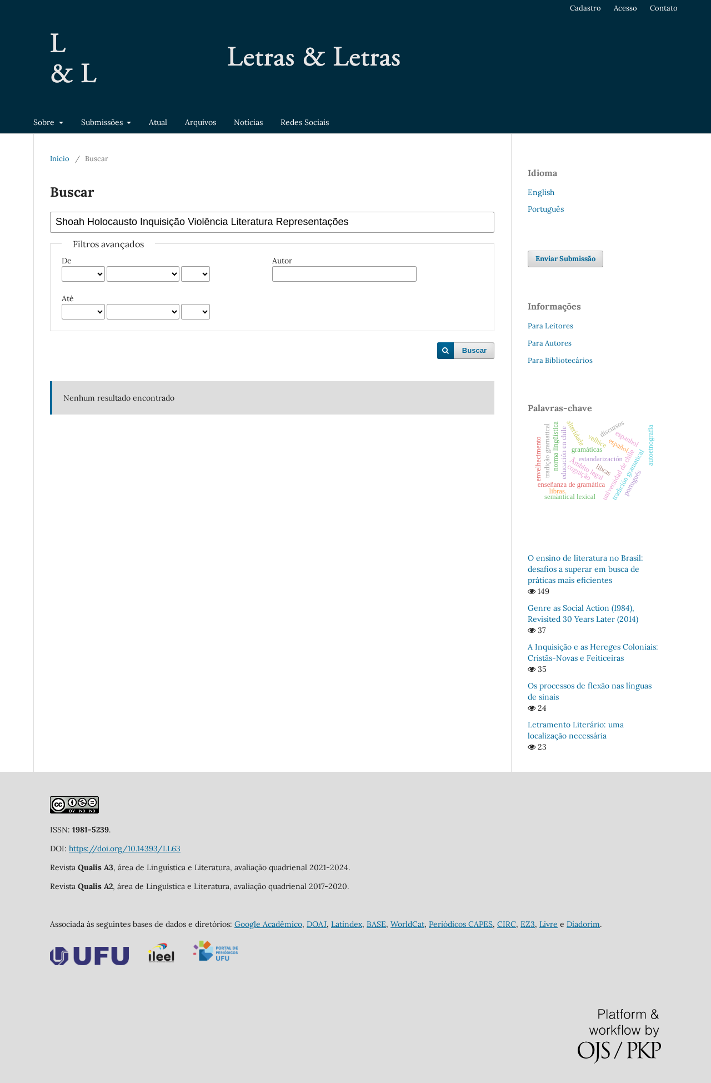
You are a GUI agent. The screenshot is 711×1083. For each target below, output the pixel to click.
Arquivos (200, 122)
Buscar (474, 350)
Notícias (248, 122)
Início (59, 158)
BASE (376, 924)
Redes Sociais (305, 122)
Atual (158, 122)
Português (546, 209)
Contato (664, 8)
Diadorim (583, 924)
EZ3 (527, 924)
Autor (282, 261)
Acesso (625, 8)
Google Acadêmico (268, 924)
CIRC (506, 924)
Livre (548, 924)
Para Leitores (550, 326)
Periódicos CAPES (461, 924)
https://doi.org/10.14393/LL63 (125, 849)
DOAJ (317, 924)
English (541, 192)
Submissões (103, 122)
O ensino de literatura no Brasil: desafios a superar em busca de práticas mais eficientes (585, 569)
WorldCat (407, 924)
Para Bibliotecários (560, 360)
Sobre (45, 122)
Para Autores (550, 343)
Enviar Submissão (565, 258)
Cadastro (585, 8)
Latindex (346, 924)
